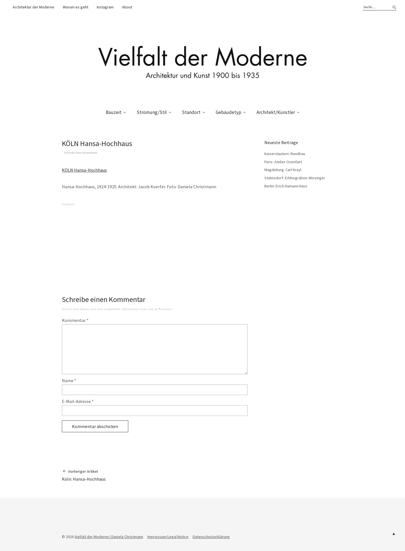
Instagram (105, 7)
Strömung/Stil (152, 112)
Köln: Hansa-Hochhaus (84, 475)
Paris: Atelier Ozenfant (283, 161)
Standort (191, 112)
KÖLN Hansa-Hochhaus (84, 170)
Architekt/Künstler (275, 112)
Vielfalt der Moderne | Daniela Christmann (109, 536)
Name (69, 380)
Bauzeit (114, 112)
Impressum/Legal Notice (167, 536)
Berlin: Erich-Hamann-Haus (285, 186)
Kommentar (75, 320)
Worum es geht (75, 7)
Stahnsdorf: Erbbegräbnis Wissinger (294, 177)
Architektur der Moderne (33, 7)
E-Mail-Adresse (78, 401)
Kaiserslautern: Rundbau (284, 153)
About (127, 7)
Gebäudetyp (228, 112)
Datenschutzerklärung (211, 536)
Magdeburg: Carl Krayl (282, 169)
